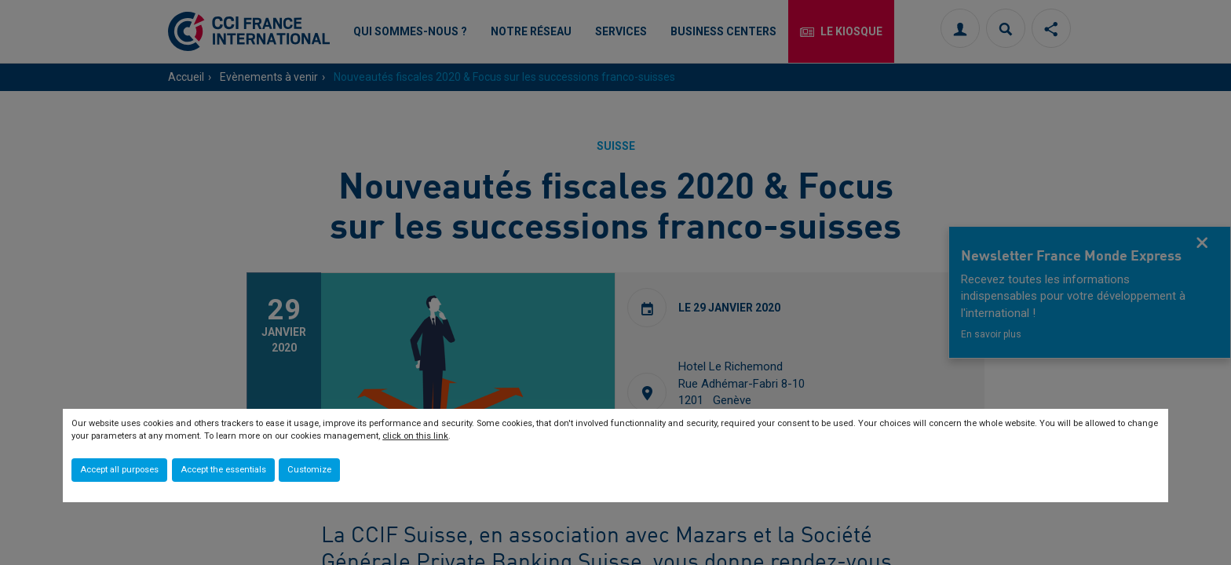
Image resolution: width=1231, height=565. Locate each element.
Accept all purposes (119, 470)
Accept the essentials (223, 470)
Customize (309, 470)
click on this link (415, 436)
